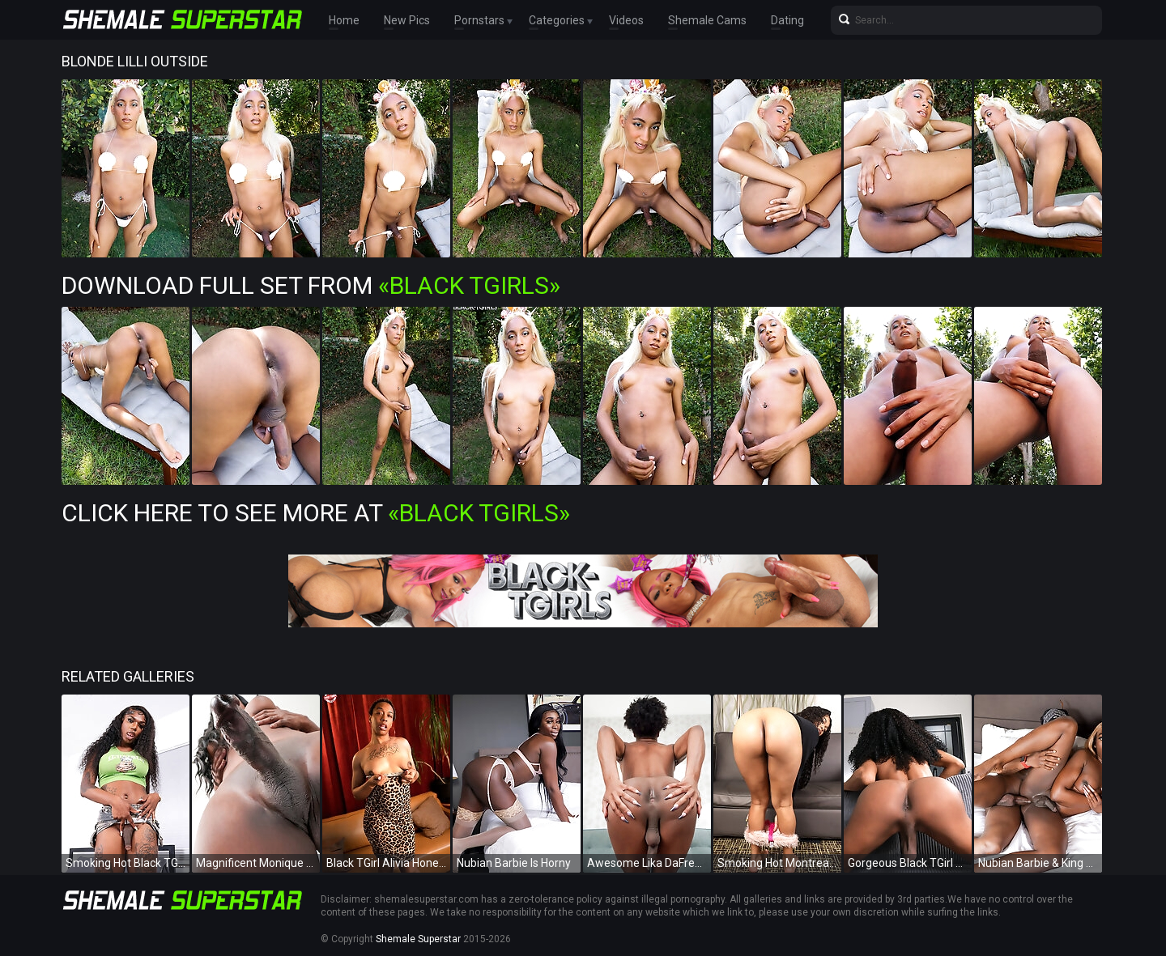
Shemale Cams (707, 20)
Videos (626, 20)
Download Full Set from (311, 285)
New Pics (407, 20)
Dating (787, 20)
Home (344, 20)
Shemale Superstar (418, 939)
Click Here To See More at (316, 513)
